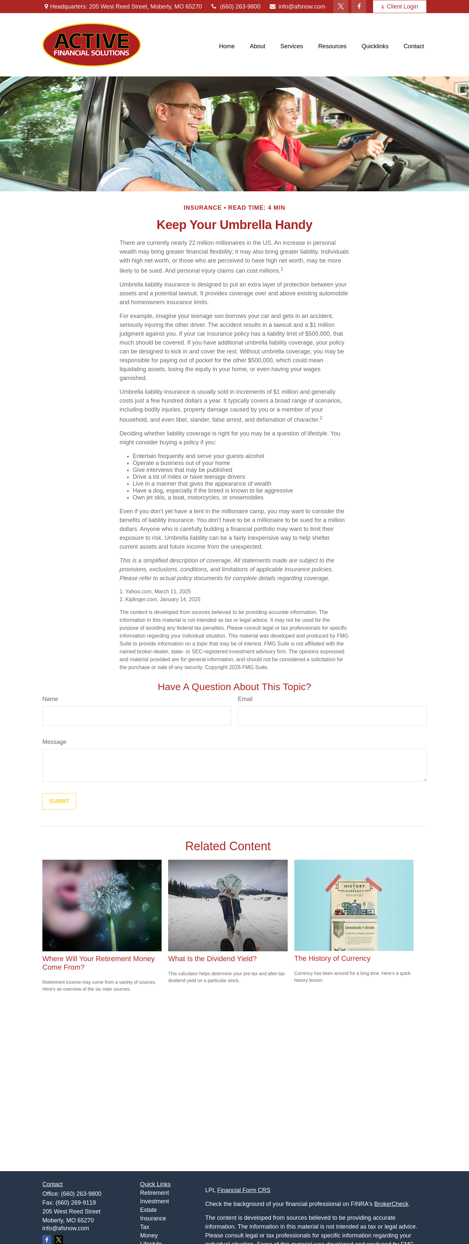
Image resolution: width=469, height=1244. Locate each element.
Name (50, 699)
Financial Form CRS (243, 1190)
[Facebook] (358, 6)
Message (54, 742)
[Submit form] (59, 801)
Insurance (153, 1218)
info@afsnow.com (297, 6)
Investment (154, 1201)
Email (245, 699)
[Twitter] (340, 6)
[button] (226, 46)
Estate (148, 1210)
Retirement (154, 1193)
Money (149, 1235)
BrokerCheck (391, 1204)
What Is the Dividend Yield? (212, 959)
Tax (144, 1227)
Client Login (399, 6)
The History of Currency (332, 958)
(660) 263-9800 (235, 6)
